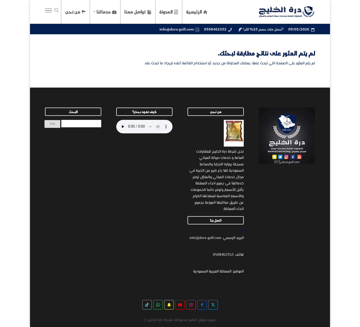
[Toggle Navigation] (48, 11)
